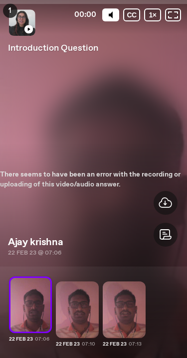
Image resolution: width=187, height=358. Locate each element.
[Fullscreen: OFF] (173, 14)
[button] (166, 235)
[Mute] (110, 14)
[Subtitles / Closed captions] (131, 14)
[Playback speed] (152, 14)
